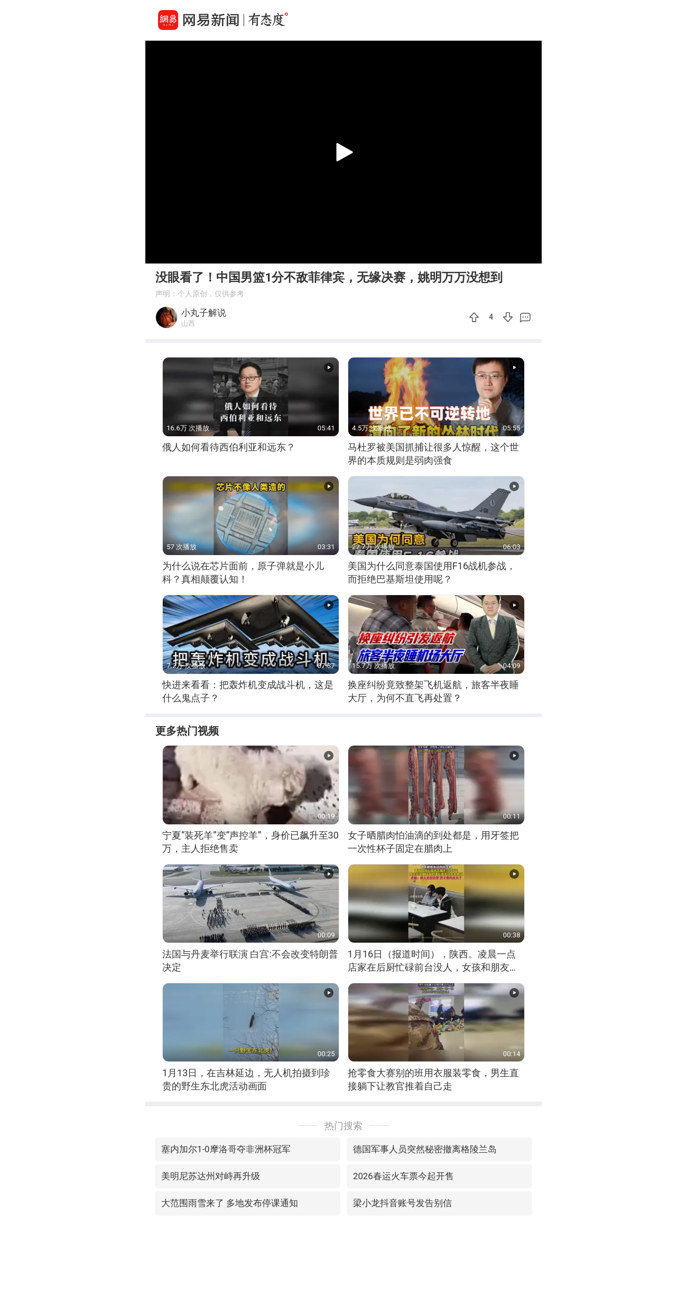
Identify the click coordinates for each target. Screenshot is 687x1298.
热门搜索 (343, 1125)
